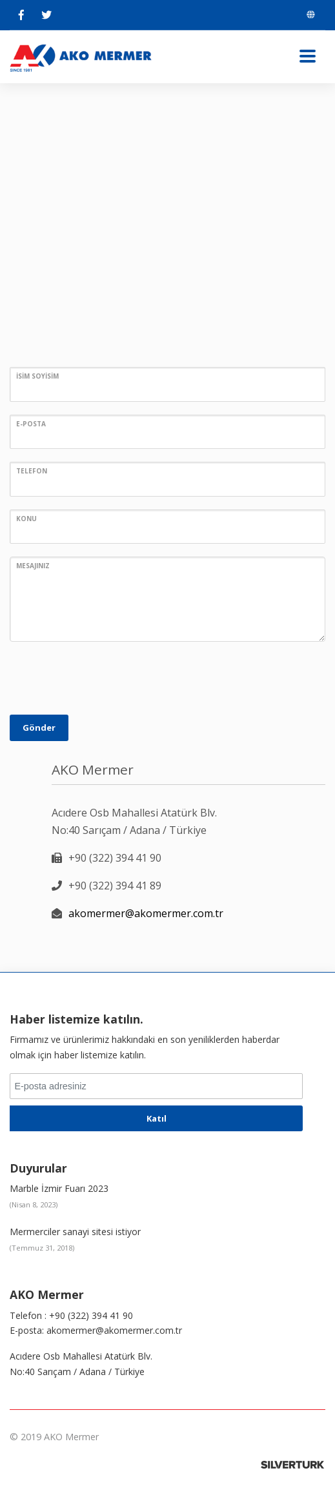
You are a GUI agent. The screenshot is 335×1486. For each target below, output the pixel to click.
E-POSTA (31, 423)
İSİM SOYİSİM (37, 376)
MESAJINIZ (33, 565)
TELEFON (31, 470)
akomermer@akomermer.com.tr (145, 913)
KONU (26, 518)
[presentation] (108, 680)
